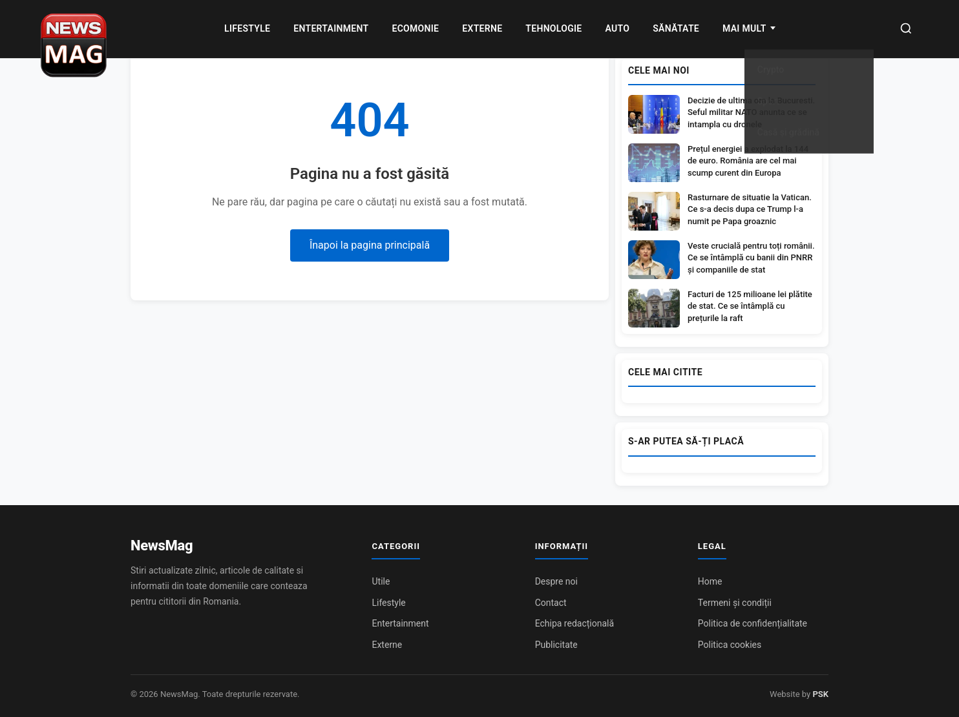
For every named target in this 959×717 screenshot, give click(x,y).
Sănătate (676, 28)
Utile (381, 581)
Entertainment (330, 28)
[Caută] (906, 29)
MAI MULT (744, 28)
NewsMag (162, 545)
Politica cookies (729, 644)
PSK (820, 694)
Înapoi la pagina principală (370, 245)
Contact (551, 603)
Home (710, 581)
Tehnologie (553, 28)
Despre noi (556, 581)
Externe (482, 28)
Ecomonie (415, 28)
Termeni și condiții (735, 603)
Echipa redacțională (574, 623)
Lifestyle (247, 28)
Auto (618, 28)
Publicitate (556, 644)
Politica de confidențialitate (752, 623)
